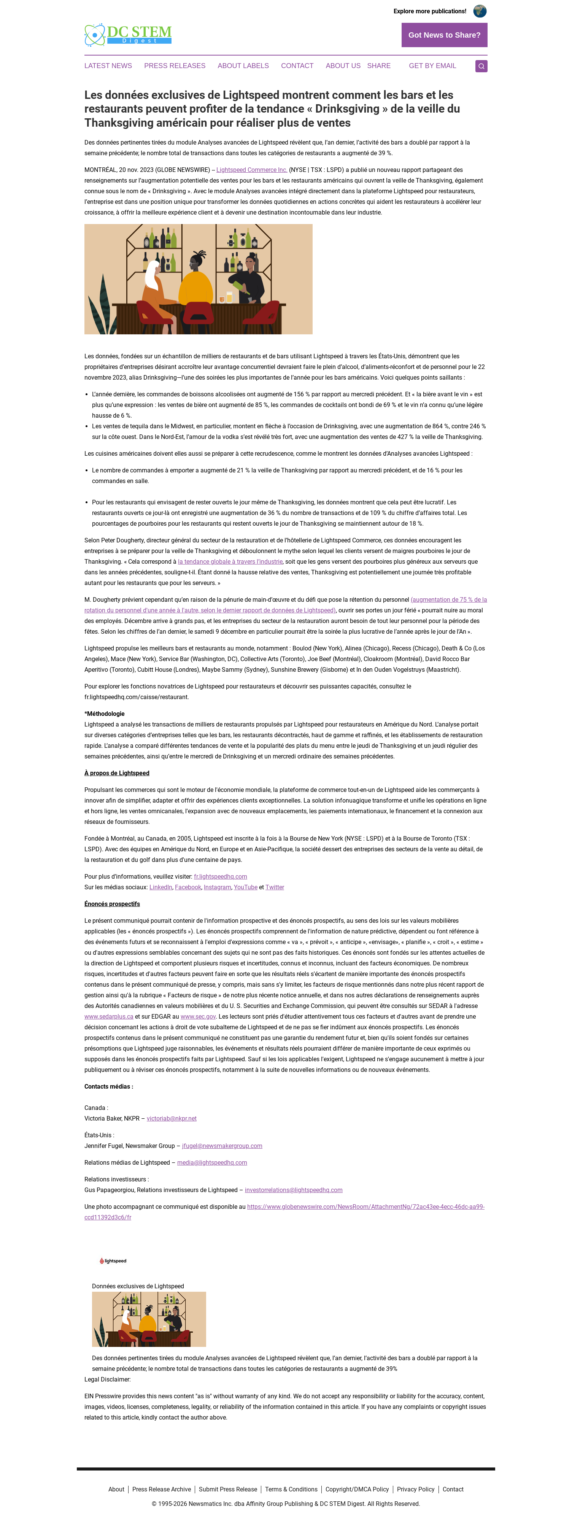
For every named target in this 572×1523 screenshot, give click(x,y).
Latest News (108, 66)
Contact (297, 66)
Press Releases (174, 66)
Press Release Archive (161, 1489)
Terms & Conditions (291, 1489)
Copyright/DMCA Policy (357, 1489)
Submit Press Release (228, 1489)
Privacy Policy (416, 1489)
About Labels (243, 66)
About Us (343, 66)
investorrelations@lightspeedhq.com (294, 1190)
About (116, 1489)
